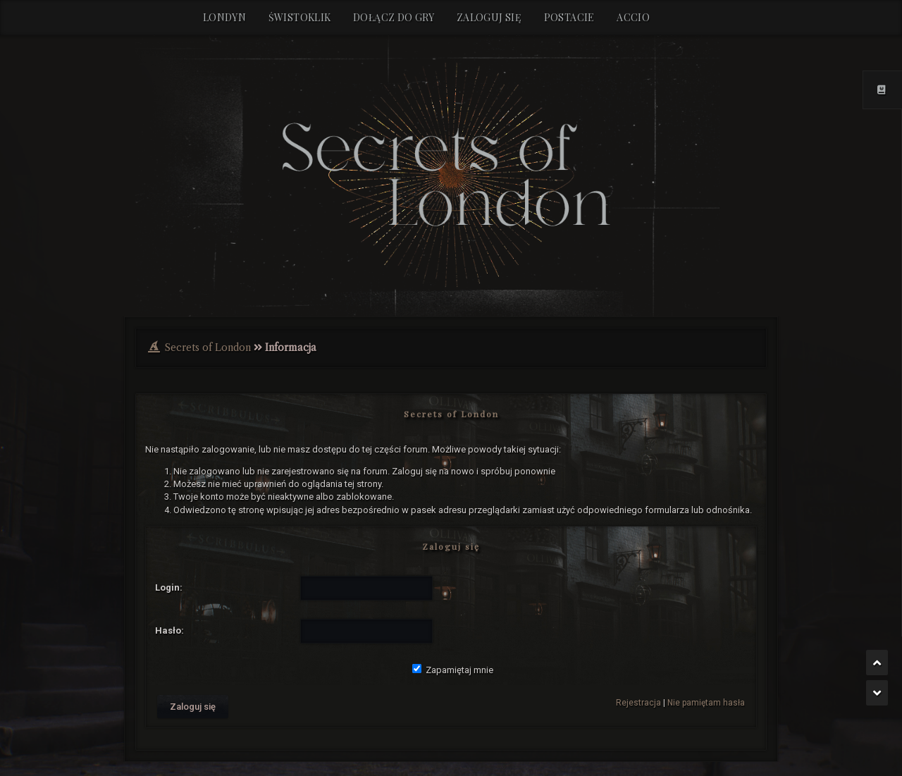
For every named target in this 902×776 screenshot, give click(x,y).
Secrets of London (208, 347)
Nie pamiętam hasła (706, 703)
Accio (633, 17)
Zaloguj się (489, 17)
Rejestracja (638, 703)
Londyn (224, 17)
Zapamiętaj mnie (452, 670)
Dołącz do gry (393, 17)
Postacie (569, 17)
